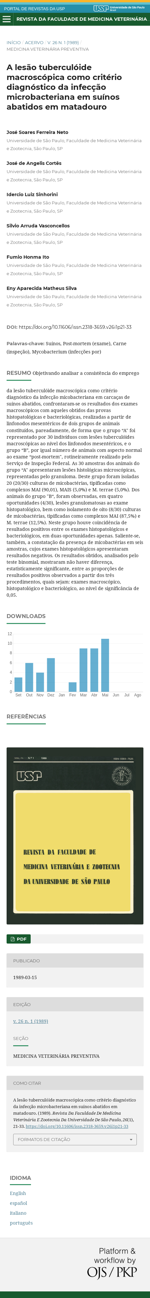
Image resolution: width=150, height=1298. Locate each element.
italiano (18, 1213)
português (21, 1223)
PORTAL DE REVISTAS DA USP (34, 9)
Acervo (34, 42)
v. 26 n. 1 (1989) (63, 42)
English (18, 1193)
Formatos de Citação (44, 1139)
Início (14, 42)
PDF (20, 939)
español (18, 1203)
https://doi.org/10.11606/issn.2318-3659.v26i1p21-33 (75, 327)
